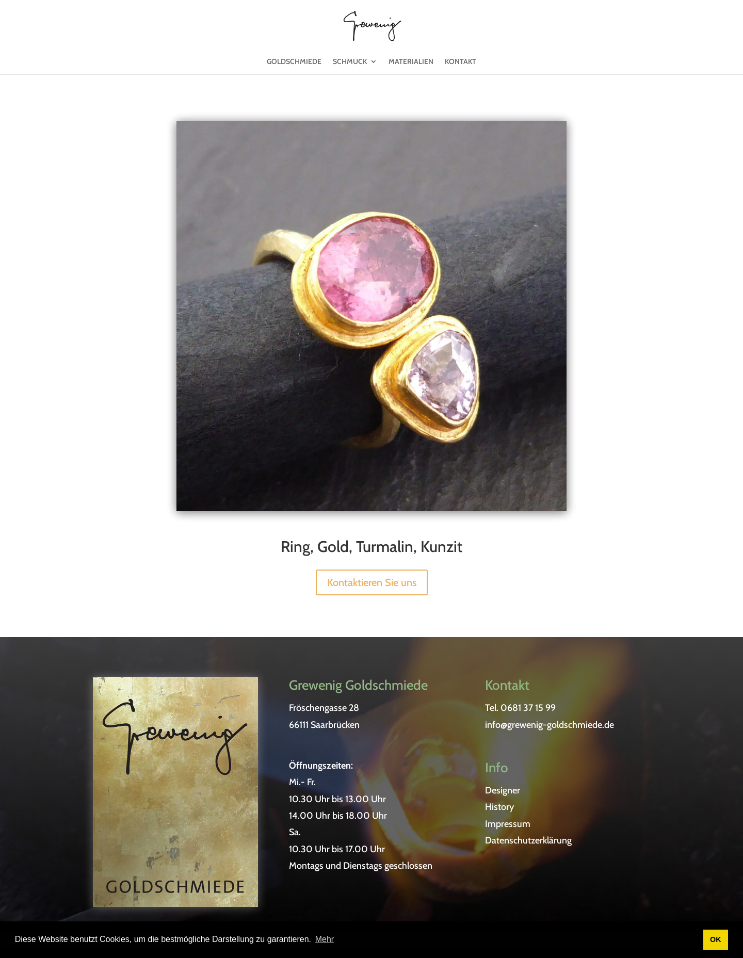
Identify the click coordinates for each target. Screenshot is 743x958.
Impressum (507, 824)
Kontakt (460, 67)
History (499, 807)
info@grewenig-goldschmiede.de (549, 724)
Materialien (411, 67)
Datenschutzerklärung (528, 840)
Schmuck (350, 67)
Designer (502, 790)
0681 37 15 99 (528, 707)
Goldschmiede (294, 67)
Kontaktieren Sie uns (371, 582)
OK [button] (715, 939)
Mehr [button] (324, 939)
